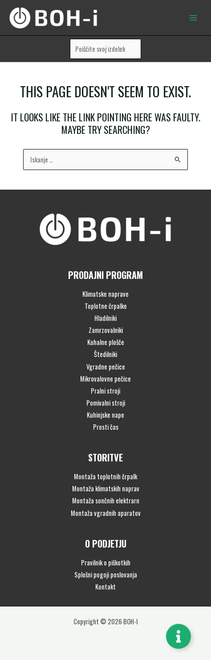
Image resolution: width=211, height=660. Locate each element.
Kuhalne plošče (105, 342)
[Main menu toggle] (193, 17)
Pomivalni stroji (105, 402)
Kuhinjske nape (105, 414)
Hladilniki (105, 318)
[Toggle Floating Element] (178, 636)
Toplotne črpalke (106, 306)
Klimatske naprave (105, 294)
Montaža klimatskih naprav (105, 488)
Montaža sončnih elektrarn (105, 500)
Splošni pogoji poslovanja (105, 574)
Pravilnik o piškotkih (105, 562)
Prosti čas (105, 427)
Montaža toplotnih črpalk (105, 476)
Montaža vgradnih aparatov (106, 513)
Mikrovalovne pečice (105, 378)
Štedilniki (105, 354)
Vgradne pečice (105, 366)
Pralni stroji (105, 390)
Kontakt (105, 586)
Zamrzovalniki (106, 330)
